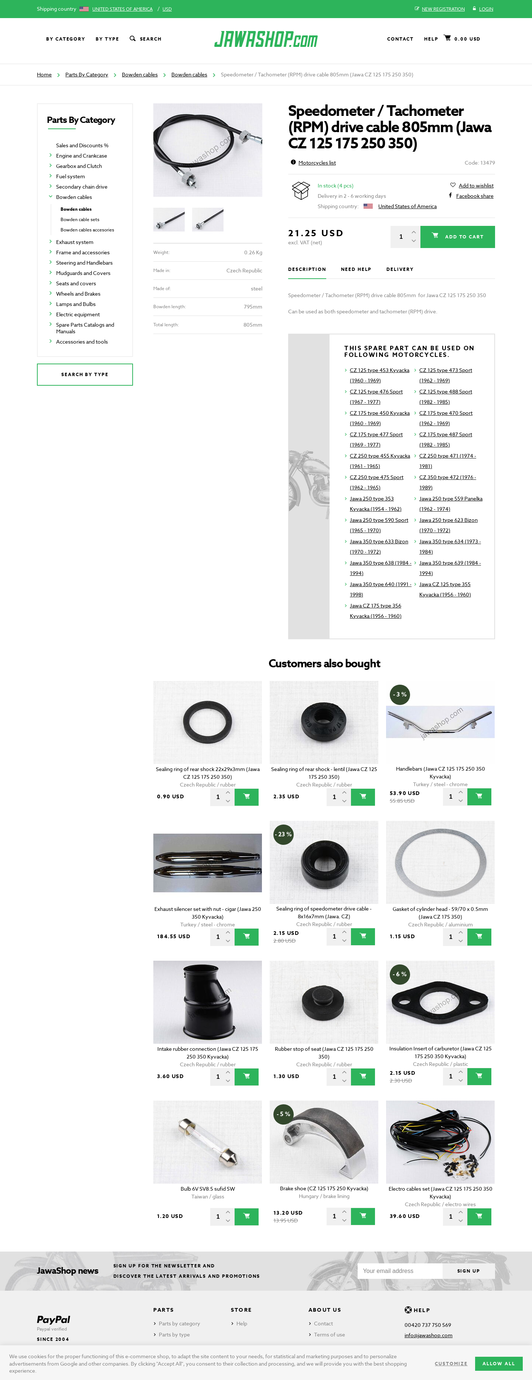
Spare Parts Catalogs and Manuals (85, 328)
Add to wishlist (476, 185)
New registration (440, 9)
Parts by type (174, 1334)
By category (65, 39)
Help (431, 39)
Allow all (498, 1363)
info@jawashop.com (429, 1335)
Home (44, 74)
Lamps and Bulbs (76, 303)
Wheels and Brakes (78, 293)
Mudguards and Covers (83, 272)
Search (145, 39)
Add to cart (463, 237)
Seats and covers (76, 283)
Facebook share (475, 196)
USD (167, 9)
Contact (400, 39)
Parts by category (179, 1323)
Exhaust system (74, 241)
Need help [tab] (356, 269)
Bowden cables (140, 74)
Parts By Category (86, 74)
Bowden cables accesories (87, 230)
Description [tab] (307, 269)
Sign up (468, 1271)
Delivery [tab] (399, 269)
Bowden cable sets (80, 219)
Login (482, 9)
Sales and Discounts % (82, 145)
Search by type (85, 374)
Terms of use (329, 1334)
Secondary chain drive (82, 186)
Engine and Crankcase (81, 155)
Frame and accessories (83, 252)
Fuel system (70, 176)
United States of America (122, 9)
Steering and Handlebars (84, 262)
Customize (451, 1363)
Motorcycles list (313, 162)
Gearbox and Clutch (79, 165)
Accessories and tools (82, 341)
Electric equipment (78, 314)
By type (107, 39)
